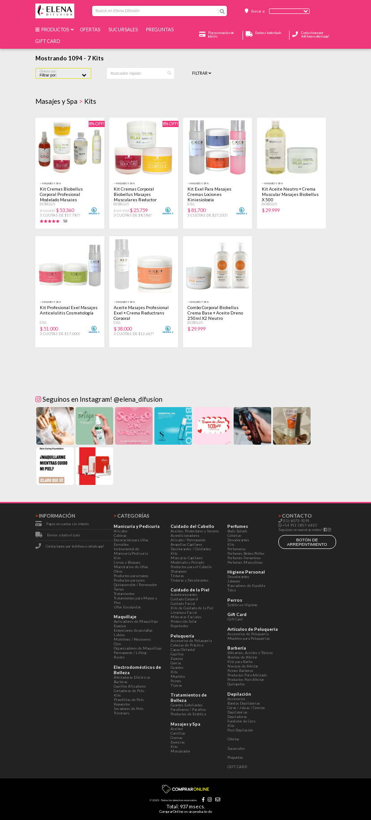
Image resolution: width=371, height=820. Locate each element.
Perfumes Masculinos (245, 562)
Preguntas (160, 29)
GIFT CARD (48, 41)
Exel (191, 204)
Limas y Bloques (127, 562)
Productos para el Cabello (191, 567)
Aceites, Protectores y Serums (195, 531)
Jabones (233, 581)
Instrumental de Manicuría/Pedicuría (131, 551)
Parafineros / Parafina (188, 709)
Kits (117, 558)
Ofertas (91, 29)
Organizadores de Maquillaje (138, 648)
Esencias (178, 742)
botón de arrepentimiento (307, 542)
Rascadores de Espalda (246, 585)
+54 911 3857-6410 (297, 525)
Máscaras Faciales (186, 617)
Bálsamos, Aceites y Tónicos (250, 652)
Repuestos (122, 704)
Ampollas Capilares (186, 544)
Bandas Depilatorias (243, 703)
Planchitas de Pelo (129, 699)
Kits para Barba (239, 661)
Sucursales (124, 29)
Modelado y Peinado (187, 562)
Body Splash (237, 531)
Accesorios (236, 699)
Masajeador (180, 751)
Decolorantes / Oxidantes (191, 549)
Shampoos (179, 571)
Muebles (178, 676)
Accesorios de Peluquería (191, 640)
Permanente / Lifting (130, 652)
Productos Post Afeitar (245, 679)
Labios (119, 635)
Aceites (177, 729)
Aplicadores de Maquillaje (136, 621)
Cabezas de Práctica (187, 645)
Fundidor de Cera (241, 721)
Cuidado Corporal (184, 599)
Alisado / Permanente (188, 540)
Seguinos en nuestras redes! (300, 529)
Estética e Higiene (242, 605)
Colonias (234, 535)
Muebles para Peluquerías (248, 638)
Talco (231, 590)
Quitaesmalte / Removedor (135, 584)
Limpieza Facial (184, 612)
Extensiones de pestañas (133, 630)
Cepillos (177, 654)
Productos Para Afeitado (247, 675)
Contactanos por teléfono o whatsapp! (315, 34)
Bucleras (121, 682)
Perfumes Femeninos (244, 558)
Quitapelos (236, 684)
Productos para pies (129, 580)
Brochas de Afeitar (242, 657)
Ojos (117, 644)
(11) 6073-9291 (294, 520)
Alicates (121, 531)
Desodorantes (238, 540)
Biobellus (47, 204)
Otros (118, 571)
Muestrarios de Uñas (131, 567)
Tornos (119, 589)
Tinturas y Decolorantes (190, 580)
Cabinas (120, 535)
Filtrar (201, 73)
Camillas (178, 733)
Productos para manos (131, 576)
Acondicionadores (185, 535)
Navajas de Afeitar (242, 666)
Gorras (176, 663)
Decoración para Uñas (131, 540)
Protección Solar (184, 621)
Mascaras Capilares (187, 558)
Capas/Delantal (183, 649)
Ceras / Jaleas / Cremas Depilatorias (246, 709)
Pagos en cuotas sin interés (67, 524)
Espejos (120, 626)
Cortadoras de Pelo (129, 690)
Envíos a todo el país (63, 535)
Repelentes (179, 626)
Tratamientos (124, 593)
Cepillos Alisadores (130, 686)
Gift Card (235, 619)
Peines (176, 681)
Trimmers (121, 713)
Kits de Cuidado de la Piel (192, 608)
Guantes (177, 667)
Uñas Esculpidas (127, 607)
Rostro (119, 657)
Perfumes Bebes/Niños (245, 553)
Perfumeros (236, 549)
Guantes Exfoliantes (187, 705)
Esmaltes (121, 544)
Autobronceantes (184, 594)
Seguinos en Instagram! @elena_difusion (98, 399)
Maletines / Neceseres (132, 639)
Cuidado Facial (183, 603)
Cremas (177, 737)
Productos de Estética (188, 714)
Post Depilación (240, 730)
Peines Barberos (240, 670)
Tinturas (177, 576)
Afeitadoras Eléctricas (132, 677)
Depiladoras (237, 716)
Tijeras (176, 685)
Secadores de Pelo (128, 708)
